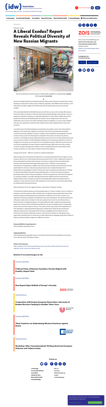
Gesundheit (36, 18)
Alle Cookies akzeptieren (95, 402)
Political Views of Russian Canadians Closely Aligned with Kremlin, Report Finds (40, 270)
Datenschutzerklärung (59, 373)
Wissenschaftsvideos (90, 18)
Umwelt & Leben (47, 18)
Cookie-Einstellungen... (75, 402)
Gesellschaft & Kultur (23, 18)
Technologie (10, 18)
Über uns (56, 368)
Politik (82, 62)
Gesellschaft (92, 62)
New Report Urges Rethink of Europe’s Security (36, 285)
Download (49, 96)
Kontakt (56, 375)
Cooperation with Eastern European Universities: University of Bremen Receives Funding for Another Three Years (42, 303)
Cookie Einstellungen (59, 377)
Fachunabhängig (74, 18)
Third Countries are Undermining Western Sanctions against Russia (41, 324)
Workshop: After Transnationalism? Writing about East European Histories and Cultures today (43, 347)
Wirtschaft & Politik (61, 18)
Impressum (57, 371)
